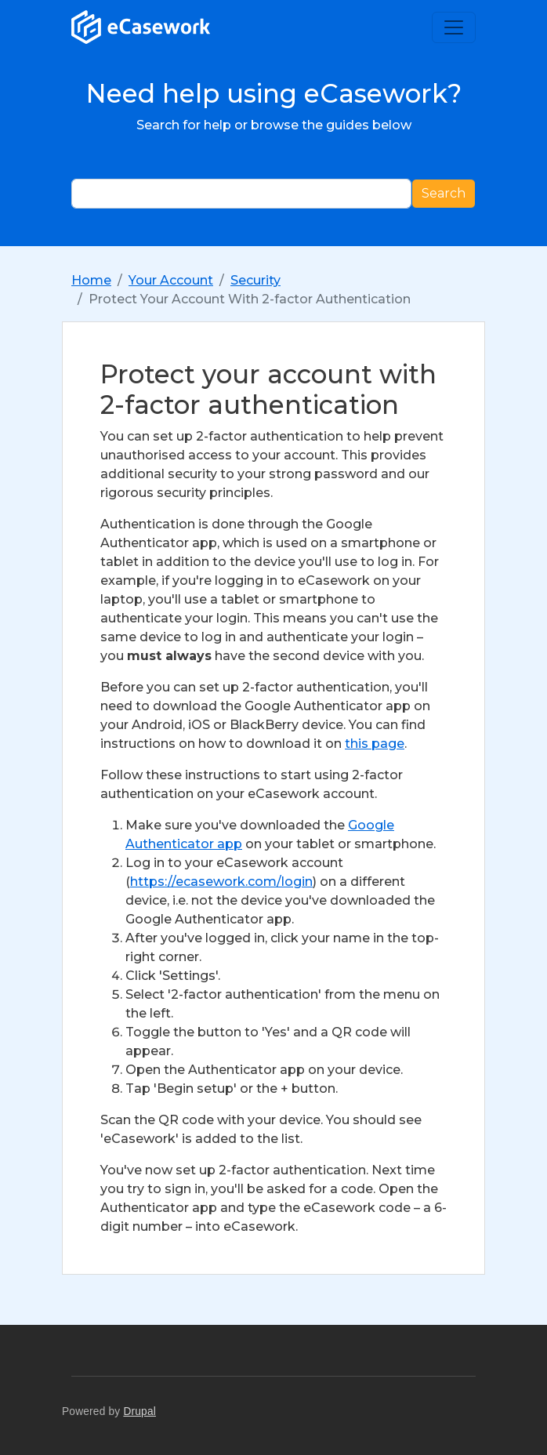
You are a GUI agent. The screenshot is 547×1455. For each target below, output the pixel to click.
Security (255, 280)
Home (91, 280)
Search (443, 193)
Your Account (171, 280)
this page (374, 743)
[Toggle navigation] (454, 27)
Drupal (139, 1411)
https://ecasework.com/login (221, 881)
